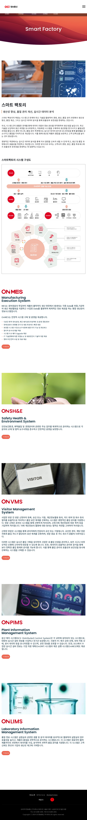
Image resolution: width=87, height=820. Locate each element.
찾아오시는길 (41, 795)
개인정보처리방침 (52, 795)
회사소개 (32, 795)
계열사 (41, 799)
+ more (6, 346)
